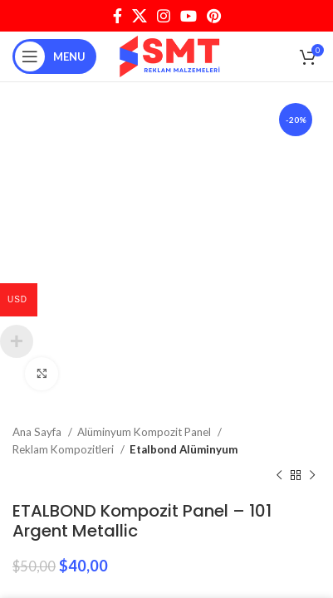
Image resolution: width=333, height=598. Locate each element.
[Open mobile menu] (54, 56)
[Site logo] (170, 55)
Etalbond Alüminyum (184, 449)
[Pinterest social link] (214, 15)
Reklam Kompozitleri (64, 449)
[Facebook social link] (117, 15)
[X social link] (139, 15)
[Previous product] (279, 476)
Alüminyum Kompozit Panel (145, 432)
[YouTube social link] (188, 15)
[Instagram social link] (163, 15)
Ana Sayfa (38, 432)
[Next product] (312, 476)
